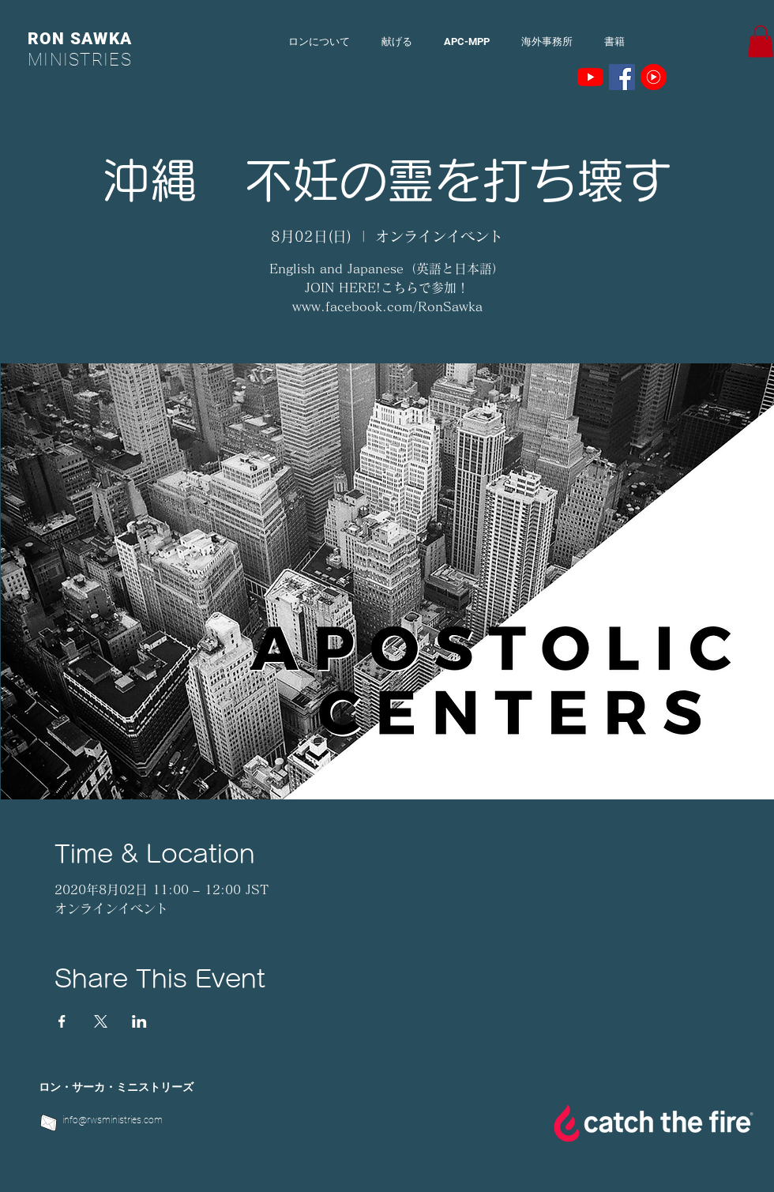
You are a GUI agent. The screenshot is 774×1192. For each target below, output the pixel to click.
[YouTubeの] (590, 77)
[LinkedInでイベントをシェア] (139, 1021)
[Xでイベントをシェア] (100, 1021)
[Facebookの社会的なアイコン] (622, 77)
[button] (760, 41)
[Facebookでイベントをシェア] (62, 1021)
